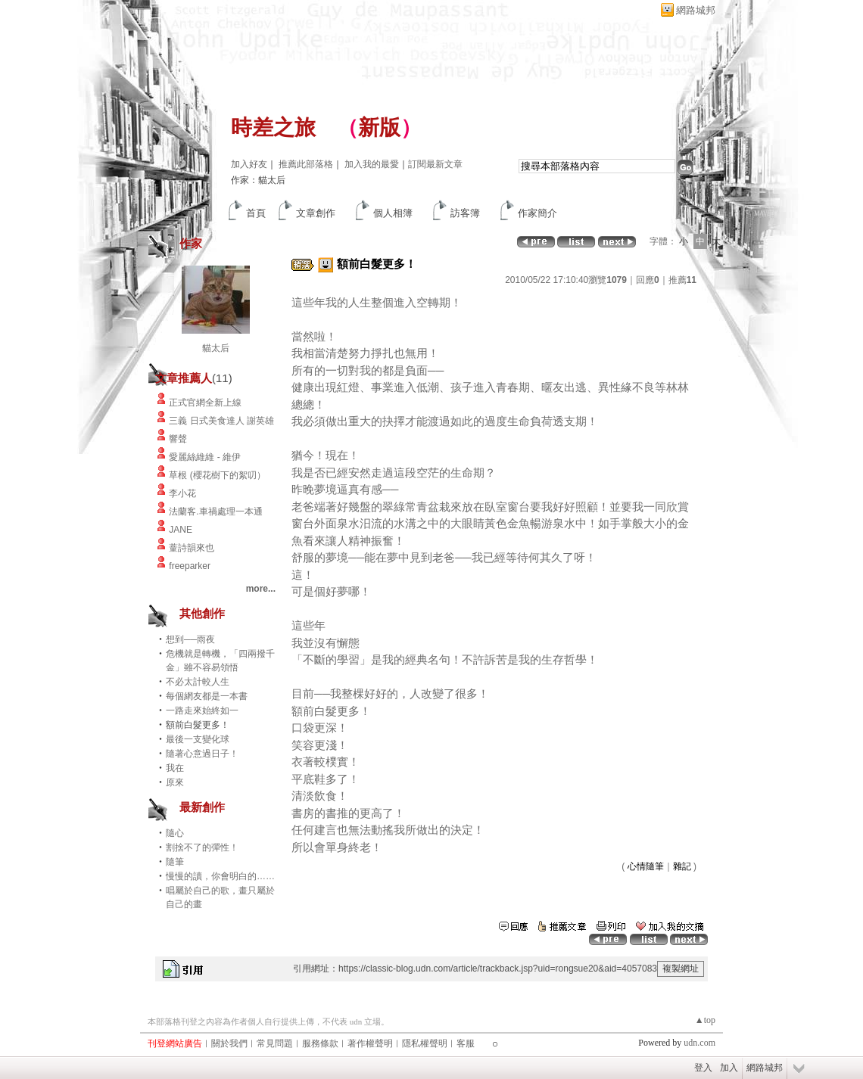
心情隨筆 (646, 866)
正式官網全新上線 (205, 402)
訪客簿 (465, 213)
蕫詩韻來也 (191, 548)
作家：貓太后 (258, 180)
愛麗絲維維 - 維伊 (205, 457)
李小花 (182, 493)
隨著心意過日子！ (202, 753)
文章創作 (315, 213)
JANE (180, 529)
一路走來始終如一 (202, 710)
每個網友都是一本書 (207, 696)
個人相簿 (393, 213)
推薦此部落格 (306, 164)
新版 (379, 127)
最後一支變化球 (197, 739)
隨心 (175, 833)
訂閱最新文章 (435, 164)
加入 (729, 1067)
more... (261, 588)
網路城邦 (695, 10)
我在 (175, 768)
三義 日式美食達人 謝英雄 (221, 420)
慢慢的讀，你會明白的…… (220, 876)
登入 (703, 1067)
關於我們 (229, 1043)
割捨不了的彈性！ (202, 847)
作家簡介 (537, 213)
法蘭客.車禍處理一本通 (215, 511)
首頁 (256, 213)
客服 (465, 1043)
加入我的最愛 (371, 164)
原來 (175, 782)
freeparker (189, 566)
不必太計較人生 (197, 681)
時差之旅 (273, 127)
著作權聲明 (370, 1043)
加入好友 (249, 164)
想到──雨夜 (190, 639)
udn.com (699, 1042)
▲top (705, 1020)
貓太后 (215, 348)
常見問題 (275, 1043)
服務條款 (320, 1043)
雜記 (682, 866)
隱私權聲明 (424, 1043)
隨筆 (175, 862)
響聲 (178, 439)
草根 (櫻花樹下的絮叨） (217, 475)
